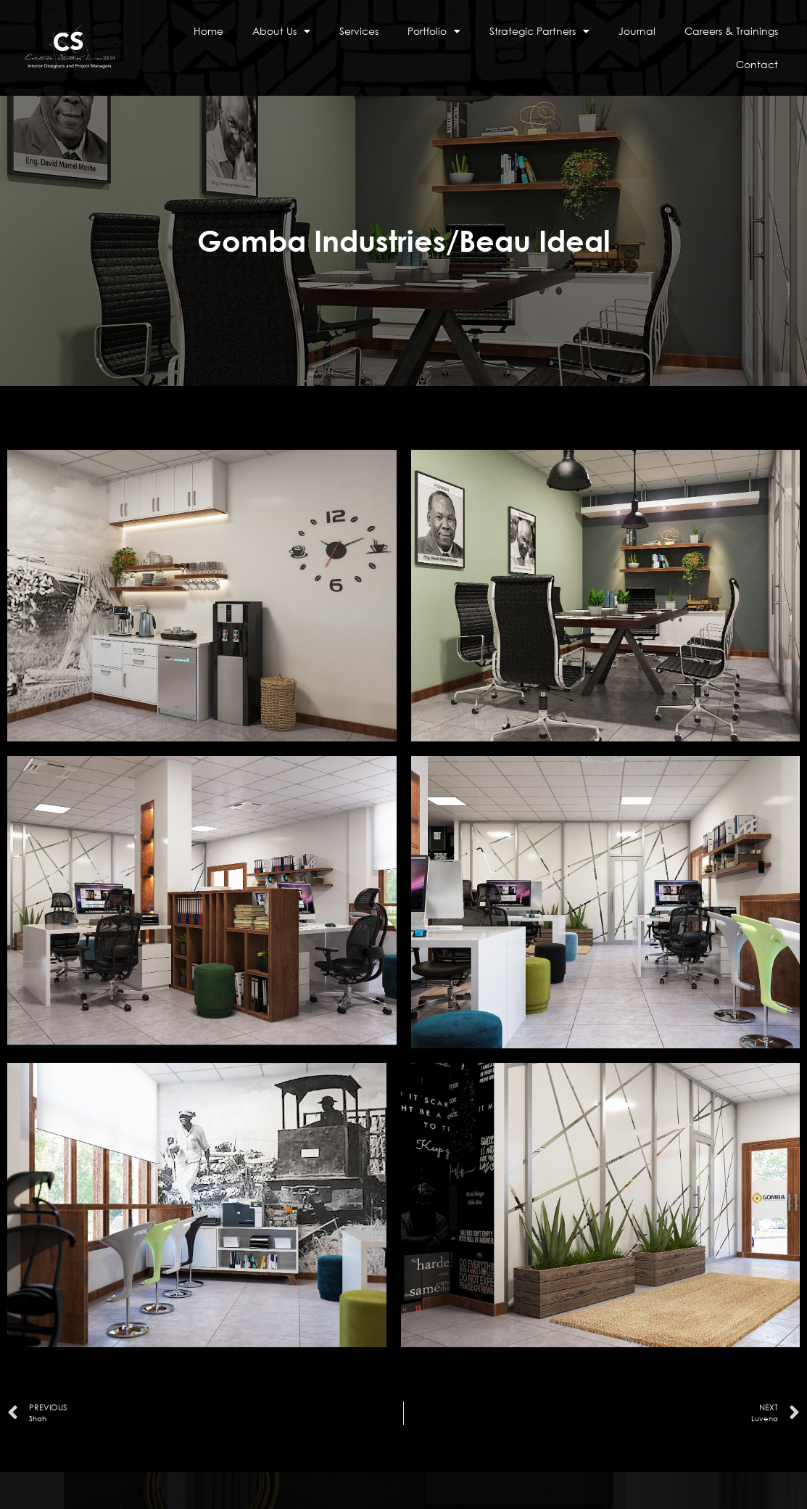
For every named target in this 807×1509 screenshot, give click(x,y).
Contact (757, 64)
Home (208, 31)
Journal (636, 31)
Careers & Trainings (731, 31)
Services (358, 31)
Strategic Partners (539, 31)
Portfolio (433, 31)
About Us (281, 31)
